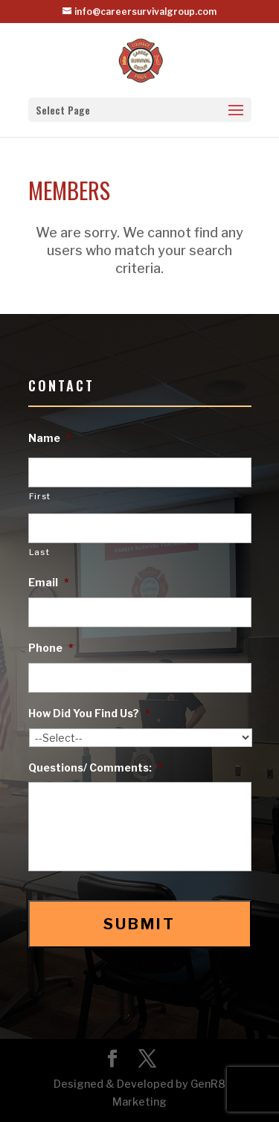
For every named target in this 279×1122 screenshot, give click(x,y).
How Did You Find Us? (89, 713)
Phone (51, 647)
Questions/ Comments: (95, 767)
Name (49, 438)
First (40, 496)
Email (48, 582)
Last (39, 552)
